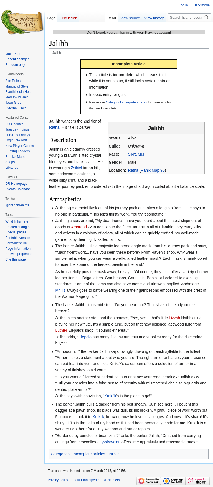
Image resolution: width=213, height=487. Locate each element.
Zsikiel (76, 168)
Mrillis (60, 290)
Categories (60, 454)
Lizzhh (174, 318)
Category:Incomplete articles (126, 102)
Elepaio (85, 337)
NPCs (114, 454)
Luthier (61, 330)
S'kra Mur (136, 154)
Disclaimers (111, 480)
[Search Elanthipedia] (189, 17)
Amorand (79, 227)
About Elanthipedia (85, 480)
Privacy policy (58, 480)
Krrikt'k (110, 396)
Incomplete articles (89, 454)
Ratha (133, 170)
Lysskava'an (109, 442)
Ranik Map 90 (152, 170)
